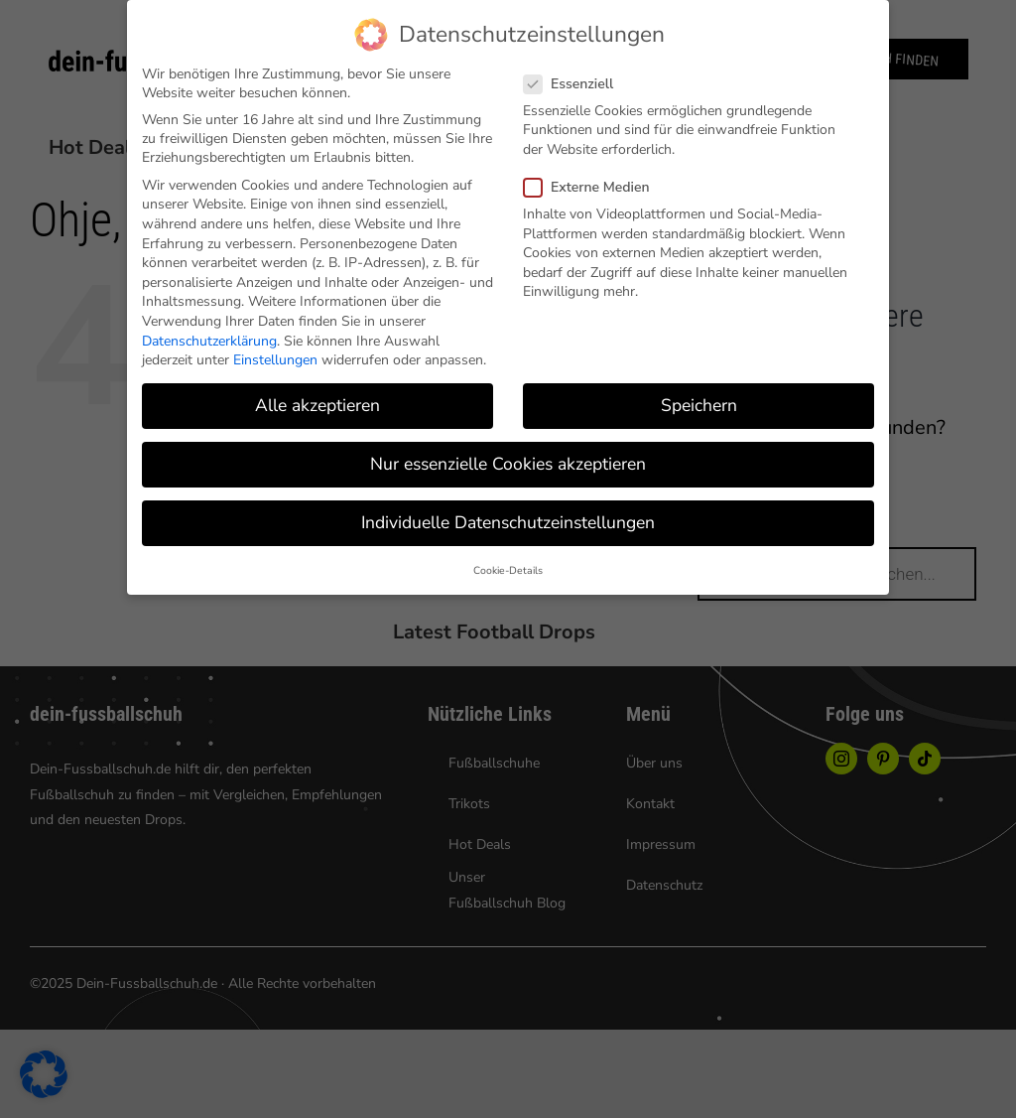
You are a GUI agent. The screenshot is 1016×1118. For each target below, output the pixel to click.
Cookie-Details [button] (508, 570)
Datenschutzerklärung (209, 341)
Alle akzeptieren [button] (317, 405)
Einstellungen (275, 359)
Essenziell (576, 83)
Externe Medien (595, 187)
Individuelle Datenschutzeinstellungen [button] (508, 522)
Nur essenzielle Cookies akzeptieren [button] (508, 464)
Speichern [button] (699, 405)
